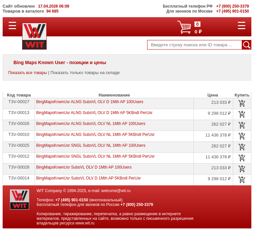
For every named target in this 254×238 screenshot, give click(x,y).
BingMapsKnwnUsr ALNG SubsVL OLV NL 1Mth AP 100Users (90, 123)
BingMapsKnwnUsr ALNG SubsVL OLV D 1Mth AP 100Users (89, 101)
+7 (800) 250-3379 (136, 204)
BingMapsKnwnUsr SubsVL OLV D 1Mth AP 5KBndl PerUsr (88, 178)
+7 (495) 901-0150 (71, 200)
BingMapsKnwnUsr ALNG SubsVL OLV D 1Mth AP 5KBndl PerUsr (94, 112)
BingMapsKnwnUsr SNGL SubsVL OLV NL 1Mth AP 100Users (90, 145)
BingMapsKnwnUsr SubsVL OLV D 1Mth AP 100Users (84, 167)
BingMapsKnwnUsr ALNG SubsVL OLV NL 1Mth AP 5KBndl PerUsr (95, 134)
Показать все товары (27, 72)
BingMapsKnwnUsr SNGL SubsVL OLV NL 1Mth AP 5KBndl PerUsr (95, 156)
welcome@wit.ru (115, 190)
